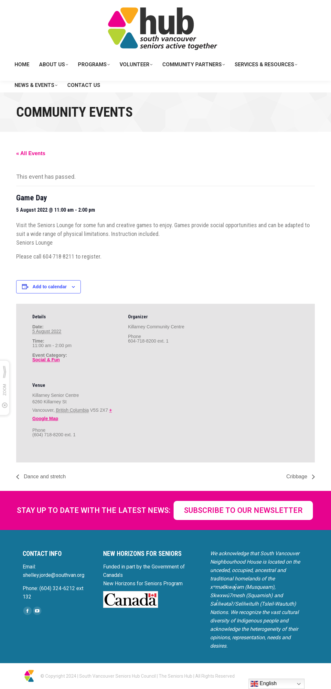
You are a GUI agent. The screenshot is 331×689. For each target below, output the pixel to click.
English (264, 684)
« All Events (30, 153)
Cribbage (297, 476)
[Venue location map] (162, 417)
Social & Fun (46, 359)
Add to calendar (50, 286)
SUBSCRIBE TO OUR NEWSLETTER (243, 510)
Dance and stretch (44, 476)
